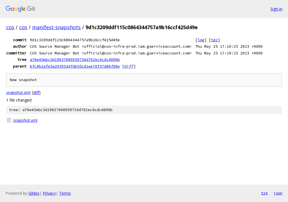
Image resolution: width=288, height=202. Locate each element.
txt (264, 193)
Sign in (276, 9)
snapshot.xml (18, 92)
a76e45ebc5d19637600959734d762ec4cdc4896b (75, 59)
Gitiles (33, 193)
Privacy (49, 193)
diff (128, 66)
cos (10, 27)
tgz (214, 39)
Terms (65, 193)
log (200, 39)
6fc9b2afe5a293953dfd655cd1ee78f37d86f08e (75, 66)
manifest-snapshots (56, 27)
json (277, 193)
